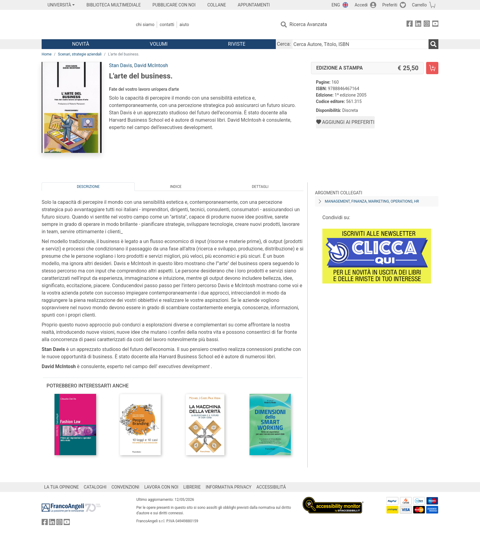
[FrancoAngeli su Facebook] (410, 25)
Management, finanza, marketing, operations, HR (372, 201)
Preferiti (389, 4)
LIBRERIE (192, 487)
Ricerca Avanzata (308, 24)
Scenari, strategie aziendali (80, 54)
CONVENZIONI (125, 487)
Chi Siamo (145, 24)
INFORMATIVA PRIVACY (229, 487)
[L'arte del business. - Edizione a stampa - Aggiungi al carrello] (432, 68)
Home (46, 54)
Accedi (361, 4)
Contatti (166, 24)
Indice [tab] (176, 187)
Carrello (419, 4)
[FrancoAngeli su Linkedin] (418, 25)
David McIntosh (151, 65)
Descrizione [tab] (88, 187)
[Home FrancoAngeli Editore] (82, 24)
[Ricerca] (433, 44)
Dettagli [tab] (260, 187)
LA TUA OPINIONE (61, 487)
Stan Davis (120, 65)
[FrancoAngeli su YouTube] (435, 25)
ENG (336, 4)
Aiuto (184, 24)
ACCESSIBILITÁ (271, 487)
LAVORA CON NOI (161, 487)
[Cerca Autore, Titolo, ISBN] (360, 44)
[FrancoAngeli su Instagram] (427, 25)
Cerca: (284, 44)
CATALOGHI (95, 487)
